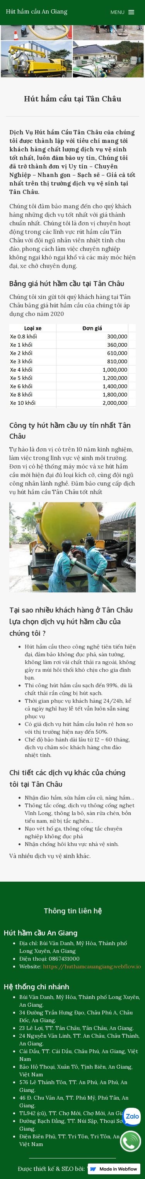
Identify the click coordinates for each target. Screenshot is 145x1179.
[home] (36, 11)
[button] (122, 12)
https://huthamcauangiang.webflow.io (92, 966)
